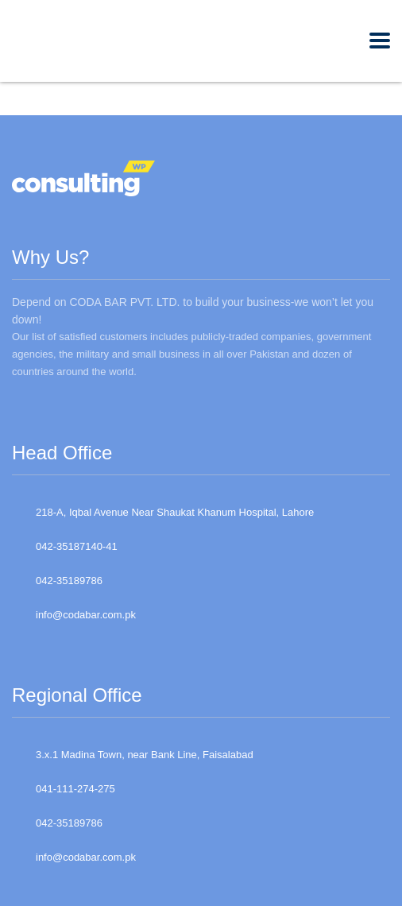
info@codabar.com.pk (86, 615)
